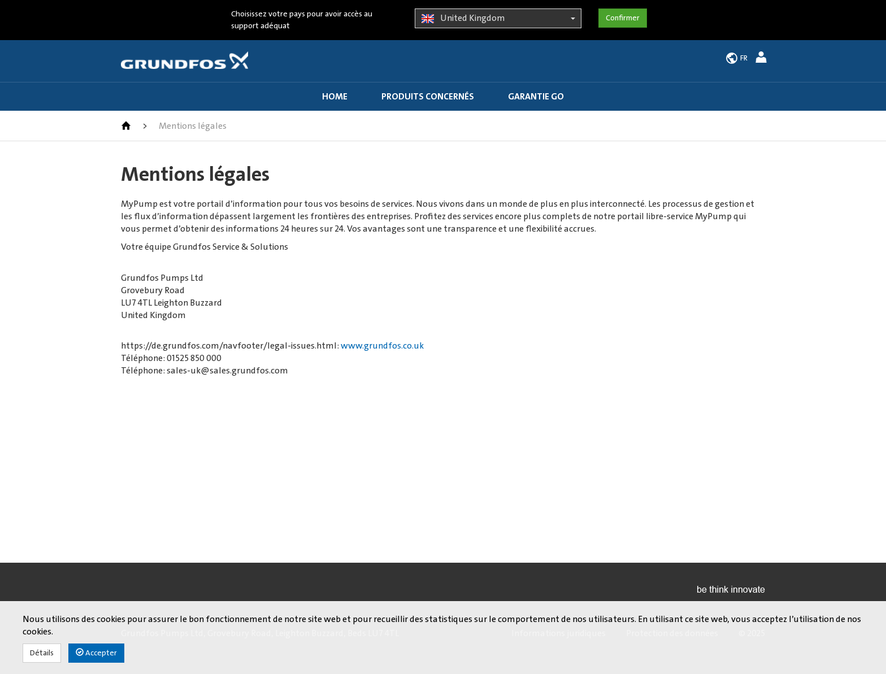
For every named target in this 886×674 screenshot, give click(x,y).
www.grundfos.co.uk (382, 346)
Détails (42, 653)
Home (335, 97)
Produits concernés (427, 97)
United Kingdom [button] (498, 18)
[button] (762, 59)
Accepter (96, 653)
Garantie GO (536, 97)
